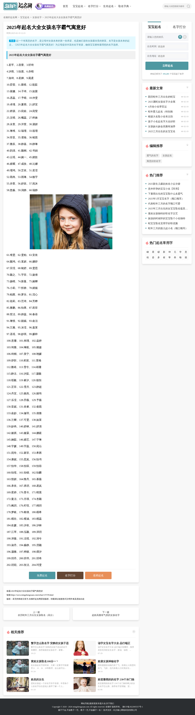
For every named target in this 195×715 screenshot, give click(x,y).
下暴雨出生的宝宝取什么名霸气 (164, 193)
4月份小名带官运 (156, 106)
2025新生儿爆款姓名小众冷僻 (162, 184)
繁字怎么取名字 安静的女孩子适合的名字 (50, 643)
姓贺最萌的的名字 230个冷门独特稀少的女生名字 (116, 679)
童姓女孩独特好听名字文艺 (161, 213)
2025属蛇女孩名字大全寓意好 (160, 102)
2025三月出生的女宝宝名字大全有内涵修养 (160, 132)
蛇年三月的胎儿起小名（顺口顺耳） (166, 228)
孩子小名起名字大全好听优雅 (160, 122)
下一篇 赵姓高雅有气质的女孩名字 (106, 613)
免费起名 (42, 575)
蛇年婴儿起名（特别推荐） (159, 112)
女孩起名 (167, 155)
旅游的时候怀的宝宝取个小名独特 (165, 218)
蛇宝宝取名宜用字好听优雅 (161, 223)
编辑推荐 (156, 146)
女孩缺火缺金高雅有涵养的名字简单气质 (160, 127)
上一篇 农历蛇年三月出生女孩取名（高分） (36, 613)
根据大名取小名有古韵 (159, 116)
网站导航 (85, 703)
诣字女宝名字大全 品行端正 (114, 643)
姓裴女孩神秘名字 (108, 661)
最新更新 (93, 703)
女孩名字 (37, 17)
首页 (65, 6)
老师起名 (98, 575)
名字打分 (93, 6)
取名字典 (123, 6)
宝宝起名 (78, 6)
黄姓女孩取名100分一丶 (45, 661)
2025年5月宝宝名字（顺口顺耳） (164, 198)
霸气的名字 (152, 155)
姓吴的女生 (37, 679)
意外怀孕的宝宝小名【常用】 (162, 188)
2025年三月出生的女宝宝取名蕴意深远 (166, 208)
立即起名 (167, 65)
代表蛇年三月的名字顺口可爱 (162, 203)
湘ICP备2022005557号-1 (132, 707)
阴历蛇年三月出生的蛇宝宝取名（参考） (160, 97)
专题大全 (102, 703)
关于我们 (110, 703)
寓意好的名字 (154, 161)
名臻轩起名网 (10, 17)
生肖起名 (108, 6)
